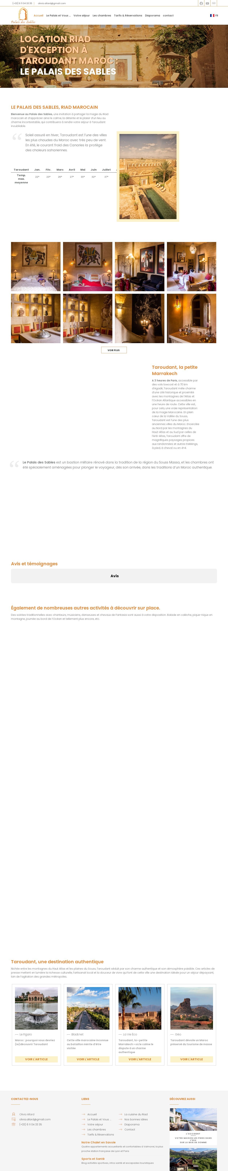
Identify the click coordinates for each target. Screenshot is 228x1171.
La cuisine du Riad (136, 1079)
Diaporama (152, 15)
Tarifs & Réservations (128, 15)
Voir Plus (114, 315)
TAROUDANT (140, 117)
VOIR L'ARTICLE (36, 1024)
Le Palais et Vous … (99, 1084)
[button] (11, 551)
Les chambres (102, 15)
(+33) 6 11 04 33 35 (22, 3)
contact (168, 15)
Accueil (38, 15)
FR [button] (214, 15)
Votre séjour (82, 15)
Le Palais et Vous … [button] (58, 15)
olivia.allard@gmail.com (52, 3)
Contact (129, 1094)
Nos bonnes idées (136, 1084)
